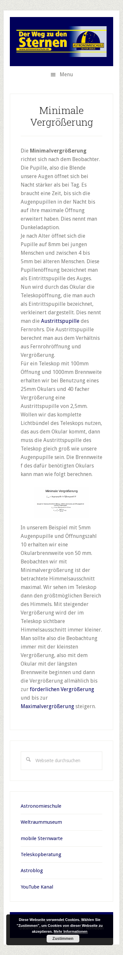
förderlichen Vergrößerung (62, 689)
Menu (66, 74)
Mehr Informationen (71, 931)
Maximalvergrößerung (47, 706)
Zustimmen (62, 938)
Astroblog (32, 870)
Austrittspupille (60, 321)
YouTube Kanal (37, 887)
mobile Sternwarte (42, 838)
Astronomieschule (41, 806)
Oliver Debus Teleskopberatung (61, 42)
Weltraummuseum (41, 822)
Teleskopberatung (41, 854)
